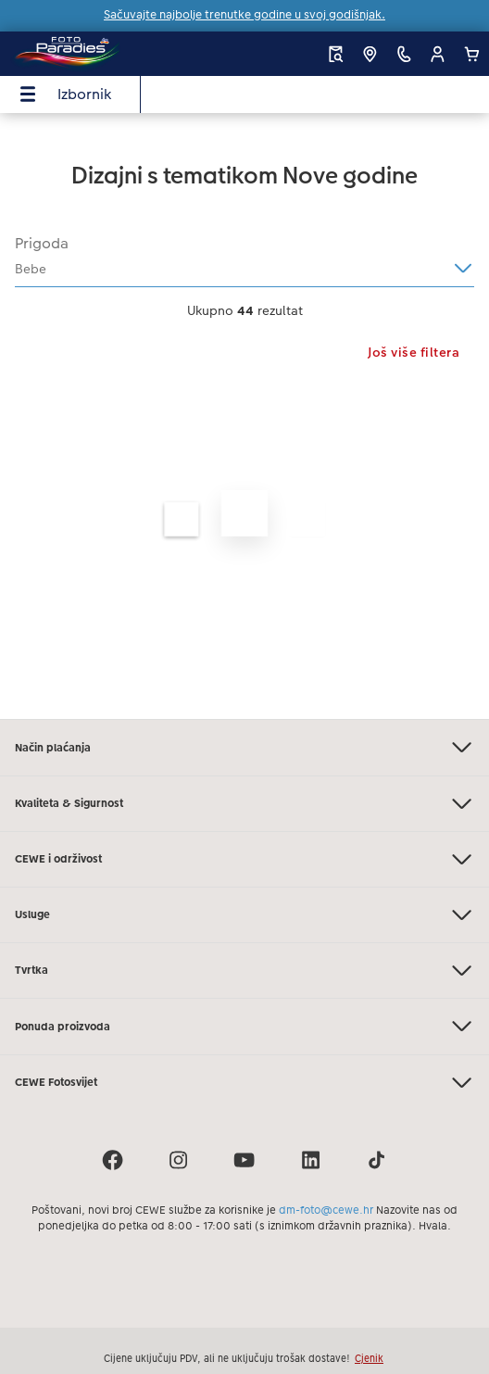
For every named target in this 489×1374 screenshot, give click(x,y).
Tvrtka (244, 970)
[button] (437, 54)
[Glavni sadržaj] (244, 416)
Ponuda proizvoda (244, 1026)
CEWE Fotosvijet (244, 1082)
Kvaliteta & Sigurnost (244, 803)
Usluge (244, 914)
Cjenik (369, 1358)
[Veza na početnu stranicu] (99, 53)
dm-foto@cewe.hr (326, 1210)
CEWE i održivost (244, 859)
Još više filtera (413, 352)
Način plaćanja (244, 747)
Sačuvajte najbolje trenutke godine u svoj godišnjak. (244, 14)
